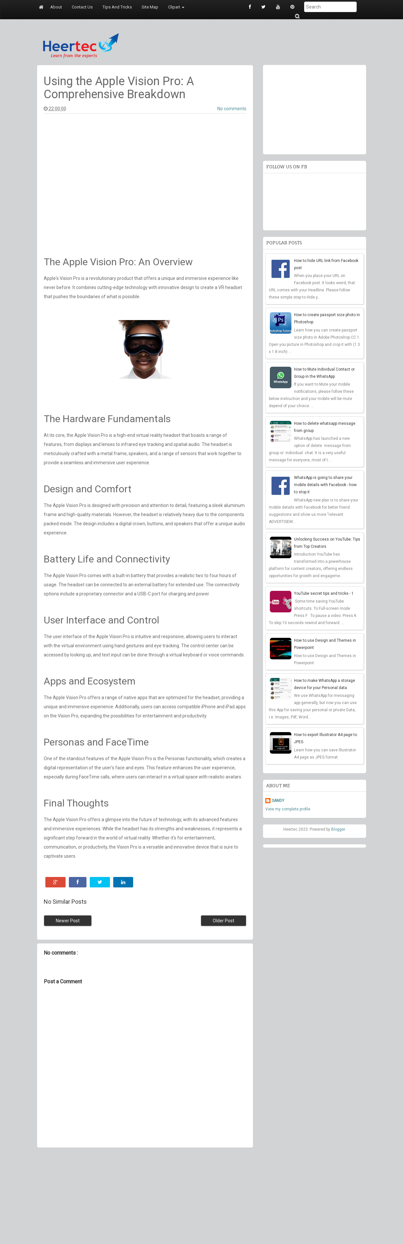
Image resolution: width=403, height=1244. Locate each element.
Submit (297, 16)
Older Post (223, 920)
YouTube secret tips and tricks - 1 (324, 593)
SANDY (278, 800)
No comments (231, 108)
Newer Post (68, 920)
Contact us (82, 7)
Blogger (338, 829)
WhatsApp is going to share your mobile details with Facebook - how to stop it (325, 484)
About (56, 7)
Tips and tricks (117, 7)
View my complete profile (287, 809)
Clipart (176, 7)
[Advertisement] (145, 1196)
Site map (150, 7)
